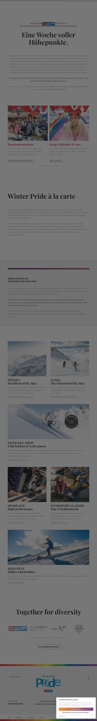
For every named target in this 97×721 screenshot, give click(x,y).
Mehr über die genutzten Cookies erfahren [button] (76, 712)
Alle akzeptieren (76, 709)
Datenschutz (62, 716)
